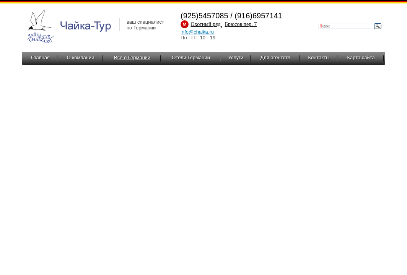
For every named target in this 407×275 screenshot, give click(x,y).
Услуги (235, 57)
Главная (40, 57)
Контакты (318, 57)
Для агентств (275, 57)
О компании (80, 57)
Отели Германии (191, 57)
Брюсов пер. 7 (241, 24)
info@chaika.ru (197, 32)
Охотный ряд (206, 24)
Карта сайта (360, 57)
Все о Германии (132, 57)
